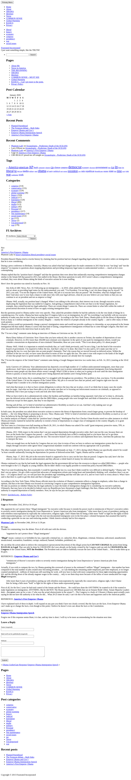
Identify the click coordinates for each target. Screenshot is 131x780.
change (47, 168)
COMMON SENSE (14, 18)
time (119, 171)
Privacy (9, 25)
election (92, 168)
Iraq (120, 167)
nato (36, 171)
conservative (16, 188)
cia (52, 167)
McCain (19, 171)
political (56, 171)
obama (42, 171)
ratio (83, 171)
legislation (15, 200)
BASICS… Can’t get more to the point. (27, 82)
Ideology (9, 14)
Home (8, 7)
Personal (14, 209)
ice (112, 167)
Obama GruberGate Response (15, 667)
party (51, 171)
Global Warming (13, 21)
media (26, 171)
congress (9, 36)
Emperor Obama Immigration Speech (26, 133)
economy (10, 34)
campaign (42, 168)
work (21, 174)
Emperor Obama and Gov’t (22, 130)
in (116, 167)
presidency (10, 39)
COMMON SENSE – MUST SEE (25, 77)
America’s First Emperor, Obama (25, 135)
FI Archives (11, 236)
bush (36, 167)
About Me (15, 66)
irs (123, 167)
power (65, 171)
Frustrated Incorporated (10, 48)
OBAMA (10, 11)
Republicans (99, 171)
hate (109, 168)
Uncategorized (17, 223)
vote (127, 171)
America (13, 167)
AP (31, 167)
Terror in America (18, 68)
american (23, 167)
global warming (17, 193)
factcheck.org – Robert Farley (20, 495)
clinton (57, 167)
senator (105, 171)
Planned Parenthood (19, 126)
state (111, 171)
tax (115, 171)
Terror (8, 16)
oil (48, 171)
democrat (75, 167)
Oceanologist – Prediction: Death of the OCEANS (47, 146)
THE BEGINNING (19, 70)
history (9, 32)
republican (89, 171)
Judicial (14, 197)
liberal (8, 30)
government (101, 167)
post (61, 171)
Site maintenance (18, 213)
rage (79, 171)
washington (14, 175)
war (7, 41)
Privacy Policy (17, 84)
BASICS (9, 23)
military (31, 171)
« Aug (9, 115)
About (8, 9)
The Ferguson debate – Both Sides (25, 128)
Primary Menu (7, 2)
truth (123, 171)
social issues (11, 43)
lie (15, 171)
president (73, 171)
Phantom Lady (17, 146)
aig (7, 167)
